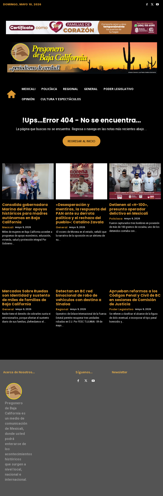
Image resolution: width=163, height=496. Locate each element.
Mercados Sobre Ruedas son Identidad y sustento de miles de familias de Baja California (26, 286)
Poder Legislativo (120, 298)
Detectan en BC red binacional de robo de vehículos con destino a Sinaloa (81, 286)
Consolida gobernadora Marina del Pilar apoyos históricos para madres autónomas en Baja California (27, 209)
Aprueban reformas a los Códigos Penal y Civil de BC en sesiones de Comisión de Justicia (133, 288)
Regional (61, 295)
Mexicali (7, 219)
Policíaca (115, 212)
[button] (156, 94)
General (61, 219)
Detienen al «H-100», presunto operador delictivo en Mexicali (134, 206)
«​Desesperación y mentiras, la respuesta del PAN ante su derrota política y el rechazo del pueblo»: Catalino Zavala (80, 209)
